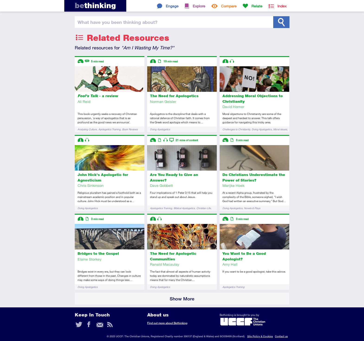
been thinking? (117, 22)
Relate (256, 6)
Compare (229, 6)
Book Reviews (130, 129)
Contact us (281, 336)
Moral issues (280, 129)
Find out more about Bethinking (167, 323)
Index (281, 6)
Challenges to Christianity (236, 129)
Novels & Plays (252, 208)
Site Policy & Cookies (260, 336)
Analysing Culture (87, 129)
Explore (199, 6)
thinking (95, 5)
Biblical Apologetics (184, 208)
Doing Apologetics (160, 129)
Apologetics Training (109, 129)
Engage (172, 6)
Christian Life (203, 208)
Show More (182, 298)
